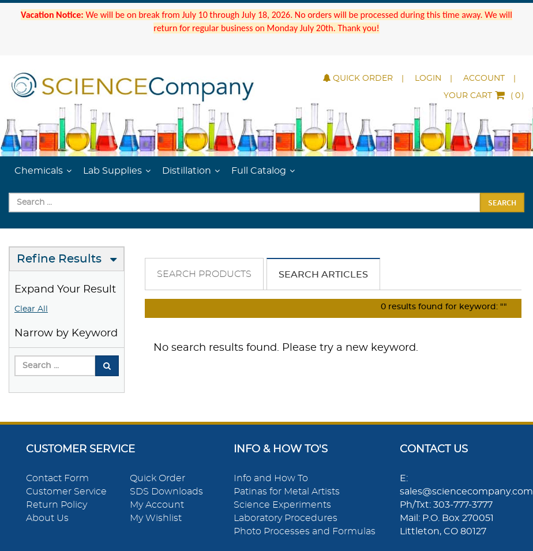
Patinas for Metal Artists (287, 491)
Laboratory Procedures (285, 518)
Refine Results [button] (59, 259)
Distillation (186, 170)
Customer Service (66, 491)
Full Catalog (258, 170)
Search (502, 202)
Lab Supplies (112, 170)
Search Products (204, 274)
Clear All (31, 309)
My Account (157, 504)
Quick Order (358, 78)
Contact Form (57, 478)
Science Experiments (282, 504)
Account (484, 78)
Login (428, 78)
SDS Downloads (166, 491)
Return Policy (56, 504)
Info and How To (271, 478)
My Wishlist (156, 518)
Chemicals (38, 170)
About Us (47, 518)
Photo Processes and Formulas (305, 531)
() (484, 96)
